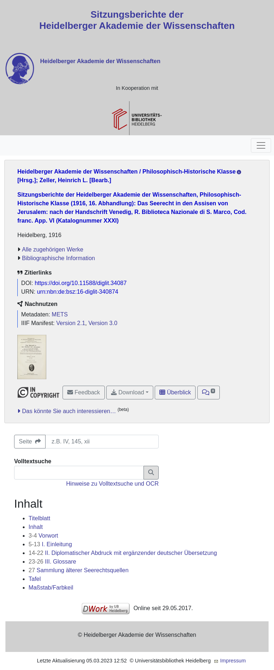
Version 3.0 (102, 323)
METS (60, 314)
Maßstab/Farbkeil (51, 587)
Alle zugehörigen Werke (53, 249)
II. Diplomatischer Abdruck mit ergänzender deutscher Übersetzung (123, 553)
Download (127, 392)
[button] (208, 392)
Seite (30, 441)
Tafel (35, 579)
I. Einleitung (50, 544)
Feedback (83, 392)
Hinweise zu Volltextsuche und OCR (112, 484)
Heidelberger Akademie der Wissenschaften (100, 61)
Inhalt (36, 527)
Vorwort (43, 536)
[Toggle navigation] (261, 145)
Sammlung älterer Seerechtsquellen (79, 570)
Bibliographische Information (58, 258)
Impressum (233, 661)
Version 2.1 (70, 323)
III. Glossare (52, 562)
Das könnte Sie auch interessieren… (69, 411)
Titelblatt (39, 518)
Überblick (175, 392)
